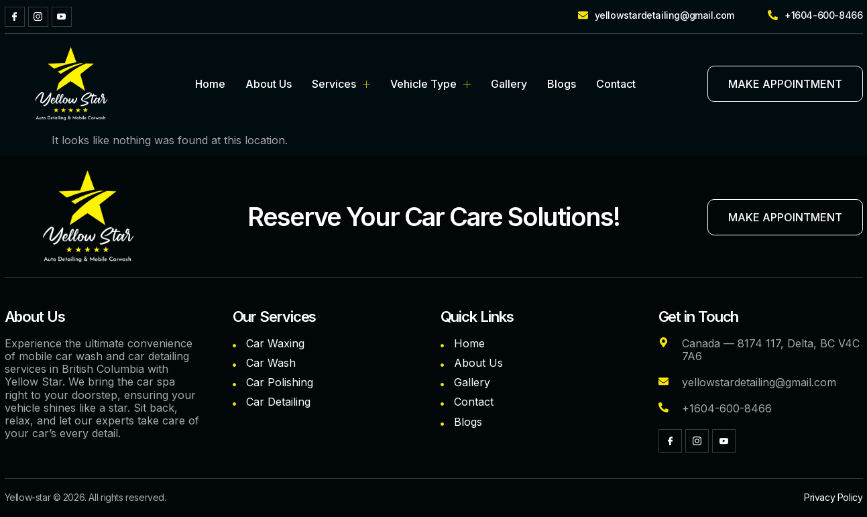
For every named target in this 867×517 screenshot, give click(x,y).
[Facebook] (15, 17)
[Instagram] (38, 17)
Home (210, 84)
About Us (268, 84)
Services (341, 84)
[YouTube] (62, 17)
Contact (616, 84)
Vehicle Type (430, 84)
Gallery (509, 84)
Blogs (561, 84)
